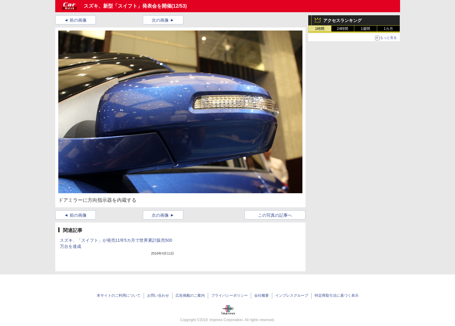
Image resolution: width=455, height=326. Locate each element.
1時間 (319, 29)
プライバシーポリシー (229, 295)
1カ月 (388, 29)
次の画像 (160, 20)
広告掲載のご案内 (190, 295)
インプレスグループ (291, 295)
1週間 (365, 29)
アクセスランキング (342, 20)
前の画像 (78, 20)
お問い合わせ (158, 295)
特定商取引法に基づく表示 (337, 295)
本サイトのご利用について (119, 295)
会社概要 (261, 295)
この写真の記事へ (275, 215)
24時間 (342, 29)
